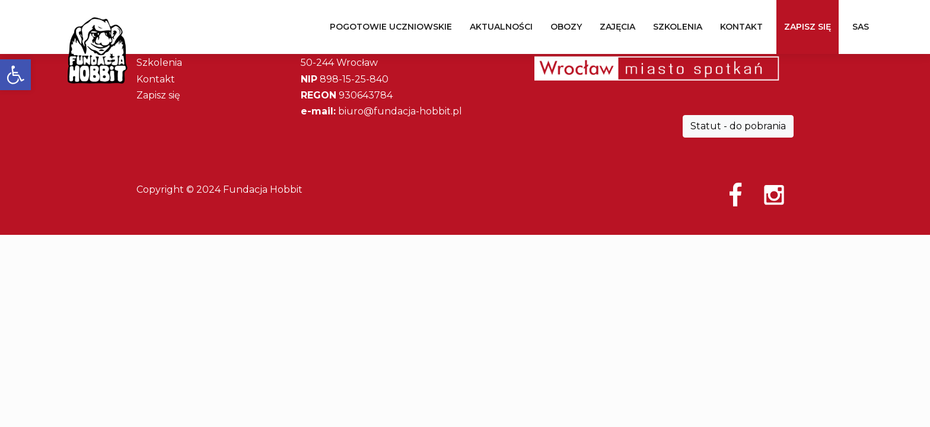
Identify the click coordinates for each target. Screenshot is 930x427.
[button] (15, 74)
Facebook (735, 194)
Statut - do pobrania (738, 126)
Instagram (774, 194)
